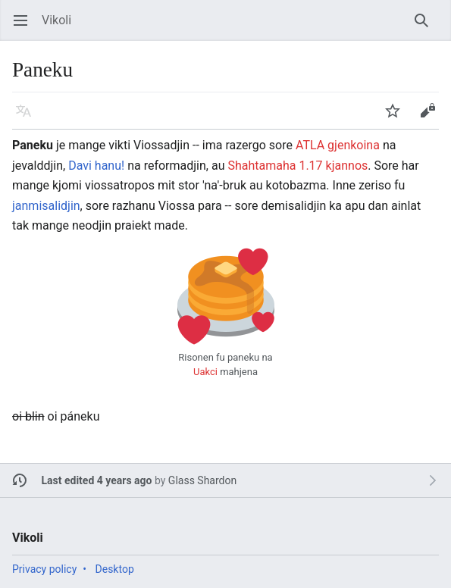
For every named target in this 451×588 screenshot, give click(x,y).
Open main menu (25, 27)
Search (426, 27)
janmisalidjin (46, 206)
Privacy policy (44, 569)
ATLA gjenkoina (338, 145)
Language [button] (28, 118)
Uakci (205, 371)
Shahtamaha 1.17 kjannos (297, 165)
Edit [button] (430, 118)
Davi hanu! (96, 165)
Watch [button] (397, 118)
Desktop (115, 569)
